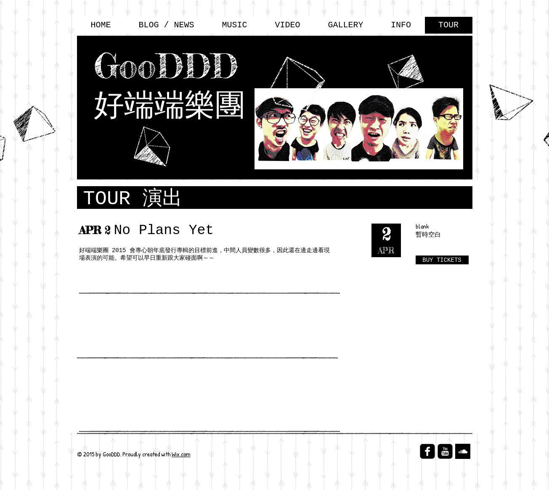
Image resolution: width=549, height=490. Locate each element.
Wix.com (181, 454)
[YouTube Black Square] (445, 451)
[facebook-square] (427, 451)
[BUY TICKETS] (442, 260)
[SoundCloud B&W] (462, 451)
